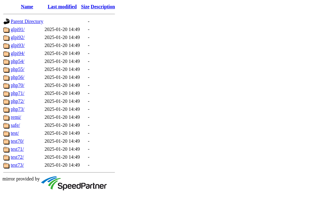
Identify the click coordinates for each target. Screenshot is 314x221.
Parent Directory (27, 21)
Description (103, 6)
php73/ (17, 109)
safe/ (15, 125)
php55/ (17, 69)
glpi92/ (18, 37)
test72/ (17, 157)
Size (85, 6)
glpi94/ (18, 53)
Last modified (62, 6)
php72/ (17, 101)
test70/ (17, 141)
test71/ (17, 149)
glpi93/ (18, 45)
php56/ (17, 77)
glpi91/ (18, 29)
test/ (15, 133)
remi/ (16, 117)
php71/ (17, 93)
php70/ (17, 85)
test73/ (17, 165)
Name (27, 6)
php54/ (17, 61)
